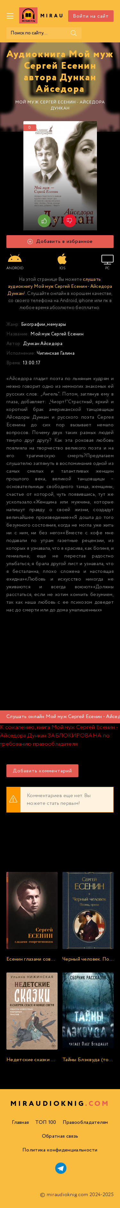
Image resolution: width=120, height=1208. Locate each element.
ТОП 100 (45, 1122)
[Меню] (10, 16)
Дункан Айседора (42, 343)
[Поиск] (74, 33)
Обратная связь (60, 1136)
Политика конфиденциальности (60, 1150)
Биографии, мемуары (43, 324)
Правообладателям (85, 1122)
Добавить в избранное (60, 241)
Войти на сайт (91, 16)
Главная (20, 1122)
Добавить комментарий (42, 771)
